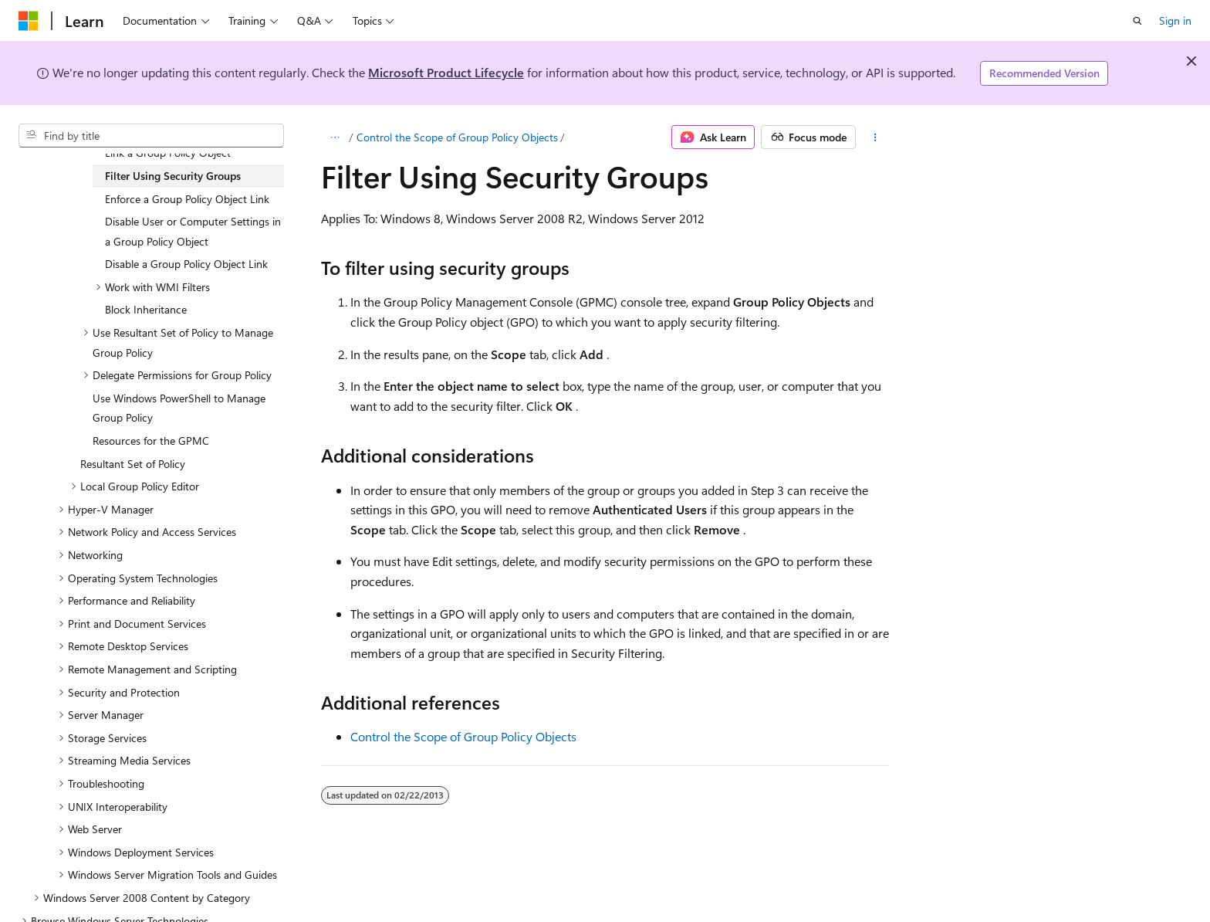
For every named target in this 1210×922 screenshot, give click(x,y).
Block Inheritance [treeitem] (146, 309)
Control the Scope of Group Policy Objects (457, 137)
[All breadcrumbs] (334, 137)
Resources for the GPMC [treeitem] (151, 440)
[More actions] (875, 137)
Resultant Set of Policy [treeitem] (132, 463)
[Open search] (1137, 21)
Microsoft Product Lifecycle (446, 72)
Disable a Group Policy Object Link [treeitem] (186, 263)
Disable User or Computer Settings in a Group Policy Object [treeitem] (193, 231)
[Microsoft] (29, 21)
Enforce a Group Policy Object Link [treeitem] (187, 199)
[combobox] (151, 136)
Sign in (1175, 20)
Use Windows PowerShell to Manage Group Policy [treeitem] (179, 408)
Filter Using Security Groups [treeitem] (173, 175)
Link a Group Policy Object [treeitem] (168, 152)
